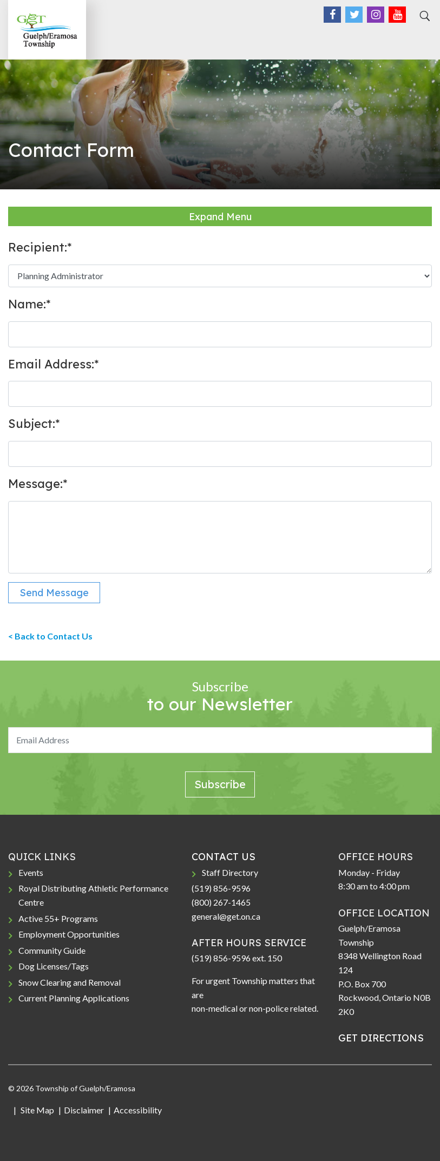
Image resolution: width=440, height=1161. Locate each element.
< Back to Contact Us (50, 636)
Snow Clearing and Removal (69, 982)
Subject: (34, 423)
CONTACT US (223, 856)
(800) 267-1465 (221, 902)
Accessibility (138, 1110)
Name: (29, 304)
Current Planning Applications (73, 998)
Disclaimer (84, 1110)
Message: (37, 483)
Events (30, 872)
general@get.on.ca (226, 916)
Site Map (36, 1110)
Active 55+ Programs (58, 918)
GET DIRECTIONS (381, 1038)
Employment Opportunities (69, 934)
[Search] (423, 16)
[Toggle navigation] (420, 38)
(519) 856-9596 (221, 888)
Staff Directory (230, 872)
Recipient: (39, 247)
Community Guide (52, 950)
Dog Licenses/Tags (53, 966)
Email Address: (53, 364)
